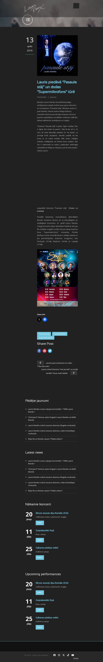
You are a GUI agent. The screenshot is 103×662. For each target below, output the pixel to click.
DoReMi (40, 211)
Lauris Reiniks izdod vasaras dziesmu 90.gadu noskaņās (52, 425)
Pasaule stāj (44, 334)
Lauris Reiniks (60, 334)
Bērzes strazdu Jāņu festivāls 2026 (52, 513)
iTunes (71, 208)
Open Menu (76, 5)
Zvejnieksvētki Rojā (45, 531)
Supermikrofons (46, 337)
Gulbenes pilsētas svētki (47, 548)
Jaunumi (53, 97)
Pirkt (39, 523)
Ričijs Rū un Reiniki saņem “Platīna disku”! (45, 439)
